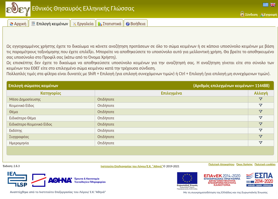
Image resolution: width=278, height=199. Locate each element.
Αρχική (18, 23)
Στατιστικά (109, 23)
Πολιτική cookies (264, 164)
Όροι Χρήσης (244, 164)
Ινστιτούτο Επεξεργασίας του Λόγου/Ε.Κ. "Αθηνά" (132, 166)
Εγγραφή (268, 14)
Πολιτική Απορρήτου (221, 164)
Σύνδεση (248, 14)
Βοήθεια (136, 23)
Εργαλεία (83, 23)
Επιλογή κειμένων (49, 23)
